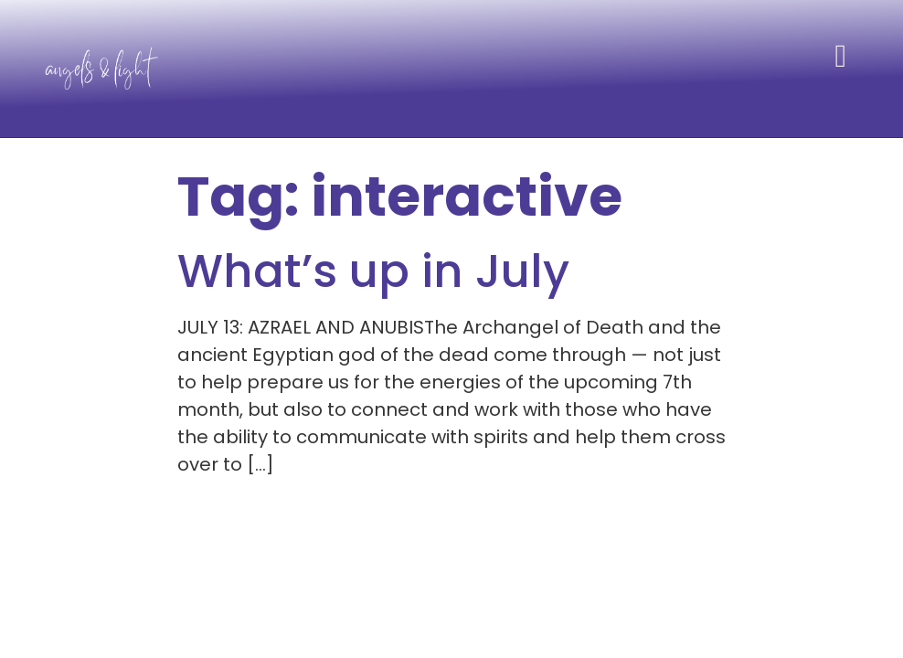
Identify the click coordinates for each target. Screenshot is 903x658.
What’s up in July (373, 271)
